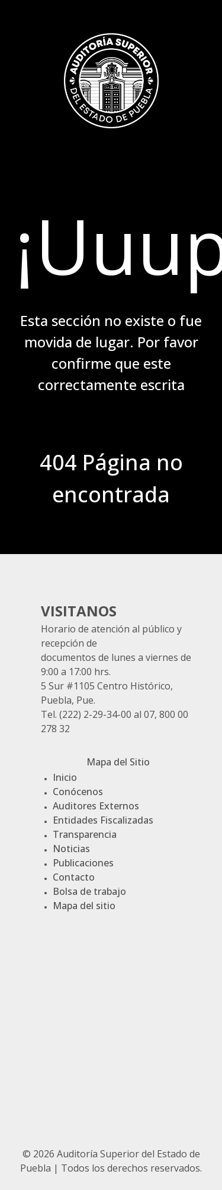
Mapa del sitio (84, 905)
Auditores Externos (96, 805)
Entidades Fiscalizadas (103, 820)
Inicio (65, 777)
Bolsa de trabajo (89, 891)
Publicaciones (83, 862)
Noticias (71, 848)
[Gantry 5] (111, 79)
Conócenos (78, 791)
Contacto (74, 877)
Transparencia (85, 834)
